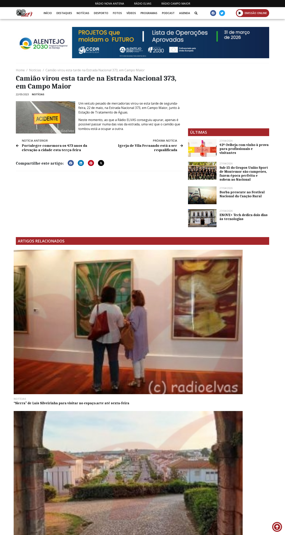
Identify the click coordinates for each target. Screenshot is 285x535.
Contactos (195, 509)
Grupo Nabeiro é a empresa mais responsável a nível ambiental (172, 298)
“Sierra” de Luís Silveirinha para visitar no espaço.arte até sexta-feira (43, 300)
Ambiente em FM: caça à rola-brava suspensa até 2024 (239, 298)
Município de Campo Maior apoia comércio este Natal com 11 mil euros (42, 362)
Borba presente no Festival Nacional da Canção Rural (242, 194)
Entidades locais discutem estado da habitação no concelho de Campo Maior (174, 362)
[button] (239, 13)
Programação (168, 509)
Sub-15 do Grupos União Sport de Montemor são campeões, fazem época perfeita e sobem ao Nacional (243, 173)
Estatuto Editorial (135, 509)
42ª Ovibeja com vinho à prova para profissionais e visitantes (244, 149)
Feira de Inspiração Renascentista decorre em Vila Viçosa (108, 298)
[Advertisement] (228, 95)
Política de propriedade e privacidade (240, 509)
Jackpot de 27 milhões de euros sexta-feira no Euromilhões (105, 360)
